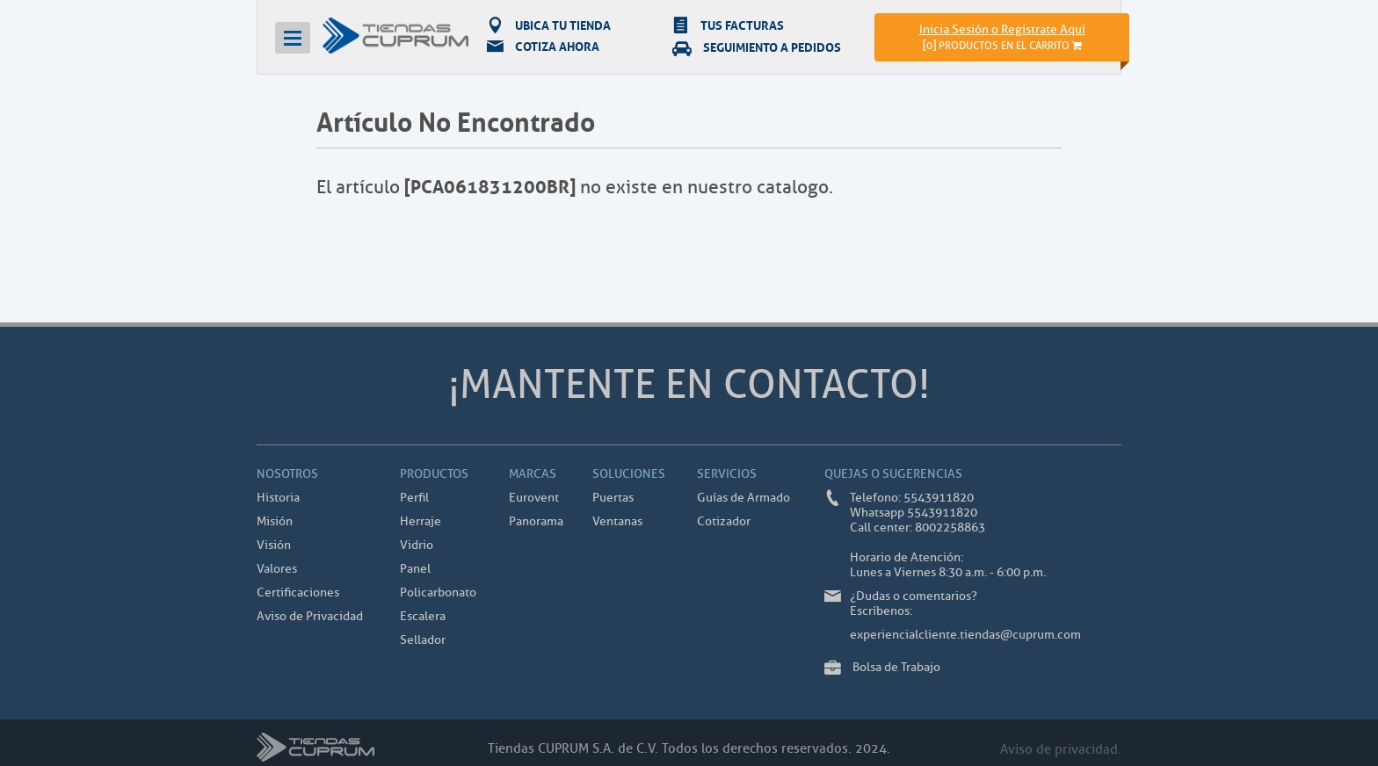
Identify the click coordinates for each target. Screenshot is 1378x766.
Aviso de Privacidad (310, 616)
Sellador (423, 639)
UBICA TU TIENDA (549, 24)
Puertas (613, 497)
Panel (415, 568)
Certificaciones (298, 592)
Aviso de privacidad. (1060, 749)
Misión (275, 521)
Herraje (420, 521)
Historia (278, 497)
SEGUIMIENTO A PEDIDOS (756, 46)
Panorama (536, 521)
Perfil (414, 497)
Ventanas (617, 521)
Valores (277, 568)
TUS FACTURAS (728, 24)
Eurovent (534, 497)
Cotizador (724, 521)
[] (1002, 45)
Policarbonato (438, 592)
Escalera (423, 616)
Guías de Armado (743, 497)
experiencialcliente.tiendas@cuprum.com (965, 634)
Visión (274, 545)
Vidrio (416, 545)
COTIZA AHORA (543, 46)
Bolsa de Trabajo (896, 667)
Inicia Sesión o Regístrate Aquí (1002, 29)
